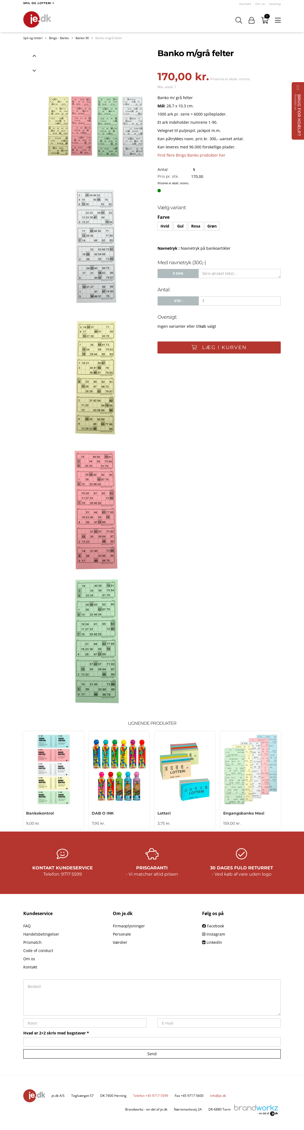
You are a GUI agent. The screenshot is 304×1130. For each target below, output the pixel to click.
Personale (122, 934)
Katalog (275, 4)
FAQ (27, 925)
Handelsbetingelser (41, 934)
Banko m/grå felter (108, 38)
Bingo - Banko (59, 38)
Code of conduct (38, 950)
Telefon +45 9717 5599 (150, 1095)
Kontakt (245, 4)
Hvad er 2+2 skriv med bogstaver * (56, 1033)
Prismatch (32, 942)
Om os (260, 4)
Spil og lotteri (32, 38)
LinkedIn (212, 942)
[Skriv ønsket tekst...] (240, 273)
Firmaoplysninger (129, 925)
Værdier (120, 942)
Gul (180, 226)
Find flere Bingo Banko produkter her (191, 155)
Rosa (195, 226)
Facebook (213, 925)
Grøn (212, 226)
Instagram (213, 934)
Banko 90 (82, 38)
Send (152, 1053)
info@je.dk (218, 1095)
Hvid (164, 226)
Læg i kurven (219, 347)
